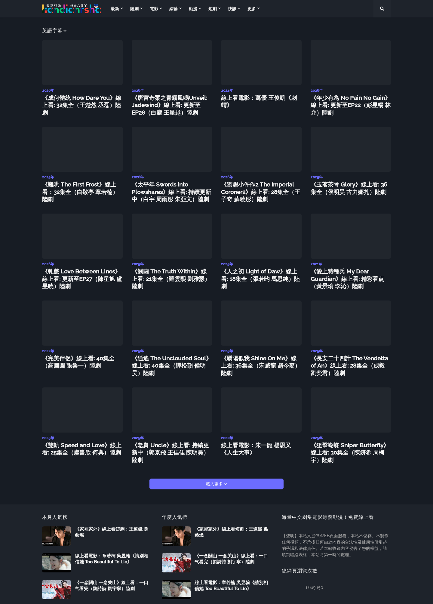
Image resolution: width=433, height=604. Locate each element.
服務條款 (382, 595)
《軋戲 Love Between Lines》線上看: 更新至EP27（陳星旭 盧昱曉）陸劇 (81, 270)
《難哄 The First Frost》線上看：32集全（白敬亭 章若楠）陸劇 (81, 183)
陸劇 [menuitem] (134, 8)
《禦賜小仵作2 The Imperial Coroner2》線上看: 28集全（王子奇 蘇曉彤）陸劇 (260, 186)
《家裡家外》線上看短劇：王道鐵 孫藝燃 (111, 509)
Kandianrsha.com (86, 595)
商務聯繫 (358, 595)
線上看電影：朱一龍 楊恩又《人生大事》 (260, 434)
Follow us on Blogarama (131, 595)
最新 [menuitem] (115, 8)
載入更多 (215, 460)
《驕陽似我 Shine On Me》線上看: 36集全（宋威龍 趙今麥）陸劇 (258, 350)
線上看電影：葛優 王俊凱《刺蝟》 (257, 97)
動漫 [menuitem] (193, 8)
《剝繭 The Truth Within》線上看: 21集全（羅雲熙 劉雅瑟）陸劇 (169, 267)
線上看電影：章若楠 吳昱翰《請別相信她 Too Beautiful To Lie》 (111, 535)
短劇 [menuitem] (212, 8)
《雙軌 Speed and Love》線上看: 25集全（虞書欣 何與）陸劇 (82, 434)
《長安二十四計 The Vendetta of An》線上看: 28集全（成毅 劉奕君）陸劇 (350, 353)
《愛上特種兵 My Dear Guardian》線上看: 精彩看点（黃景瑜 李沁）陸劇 (349, 270)
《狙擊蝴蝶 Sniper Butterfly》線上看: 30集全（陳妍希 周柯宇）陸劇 (349, 434)
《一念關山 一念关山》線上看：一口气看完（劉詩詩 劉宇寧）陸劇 (111, 562)
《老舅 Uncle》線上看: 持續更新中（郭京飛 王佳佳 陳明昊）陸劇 (169, 434)
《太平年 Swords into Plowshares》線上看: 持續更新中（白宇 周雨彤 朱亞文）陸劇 (168, 186)
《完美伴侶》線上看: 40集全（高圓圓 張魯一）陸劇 (82, 350)
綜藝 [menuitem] (173, 8)
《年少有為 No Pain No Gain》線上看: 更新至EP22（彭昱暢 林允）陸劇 (349, 100)
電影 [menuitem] (154, 8)
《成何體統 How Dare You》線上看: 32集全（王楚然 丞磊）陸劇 (81, 100)
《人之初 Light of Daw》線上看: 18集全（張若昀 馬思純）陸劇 (259, 267)
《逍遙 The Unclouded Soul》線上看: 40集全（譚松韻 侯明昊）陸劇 (171, 350)
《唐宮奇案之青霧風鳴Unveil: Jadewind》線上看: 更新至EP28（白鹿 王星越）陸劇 (171, 103)
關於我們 (334, 595)
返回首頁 (310, 595)
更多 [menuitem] (251, 8)
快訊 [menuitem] (232, 8)
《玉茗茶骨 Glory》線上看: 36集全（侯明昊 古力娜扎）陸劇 (348, 183)
